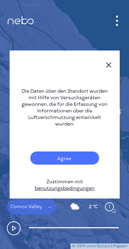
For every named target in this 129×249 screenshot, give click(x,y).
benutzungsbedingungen (65, 188)
